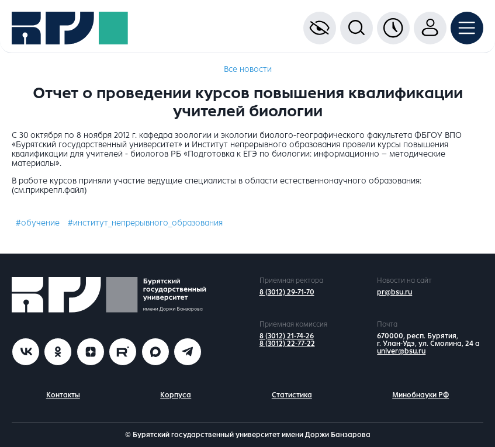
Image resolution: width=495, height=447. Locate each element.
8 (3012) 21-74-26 (286, 335)
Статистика (292, 395)
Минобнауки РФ (420, 395)
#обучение (38, 223)
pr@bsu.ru (394, 292)
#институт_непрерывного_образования (145, 223)
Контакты (63, 395)
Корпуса (175, 395)
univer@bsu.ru (401, 351)
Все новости (248, 69)
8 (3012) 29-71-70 (286, 292)
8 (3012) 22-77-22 (287, 343)
